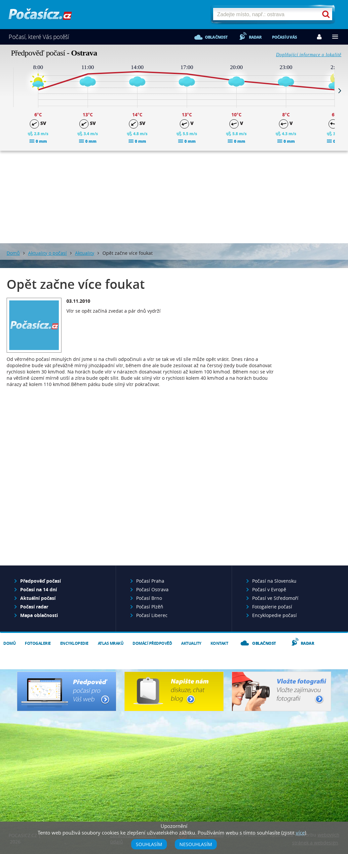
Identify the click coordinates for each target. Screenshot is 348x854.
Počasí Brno (149, 598)
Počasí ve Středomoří (275, 598)
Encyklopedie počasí (274, 615)
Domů (13, 253)
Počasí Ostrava (152, 589)
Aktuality (84, 253)
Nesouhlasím (195, 844)
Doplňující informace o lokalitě (308, 54)
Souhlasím (149, 844)
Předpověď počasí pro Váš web (66, 691)
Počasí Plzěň (149, 606)
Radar (255, 37)
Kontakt (219, 643)
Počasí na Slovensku (274, 581)
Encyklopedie (74, 643)
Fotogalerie (38, 643)
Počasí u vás (284, 37)
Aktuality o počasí (47, 253)
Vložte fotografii (281, 691)
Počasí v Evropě (269, 589)
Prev (8, 90)
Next (340, 90)
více (300, 832)
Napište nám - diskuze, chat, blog (174, 691)
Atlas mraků (111, 643)
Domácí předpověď (152, 643)
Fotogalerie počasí (272, 606)
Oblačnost (216, 37)
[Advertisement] (174, 197)
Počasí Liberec (152, 615)
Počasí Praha (150, 581)
